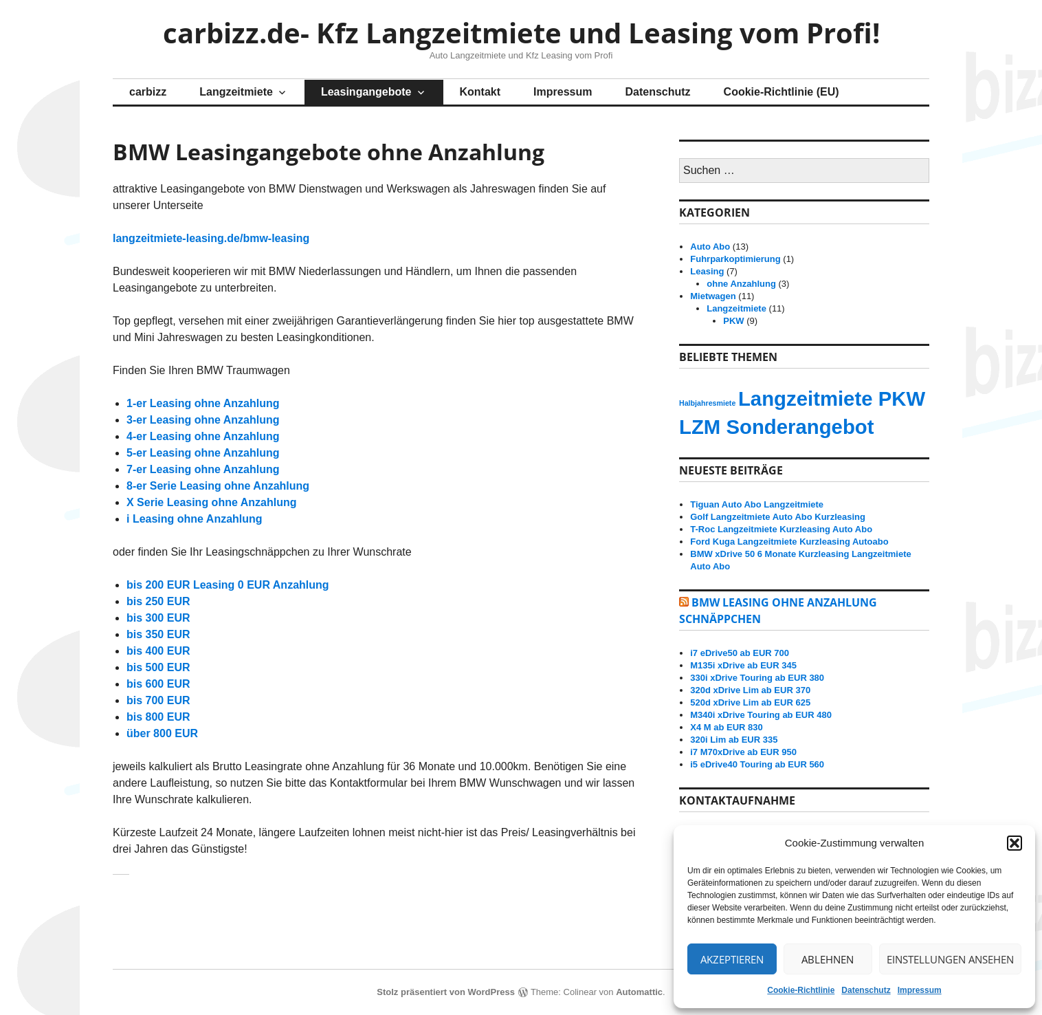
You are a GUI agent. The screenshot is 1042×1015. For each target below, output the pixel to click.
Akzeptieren (732, 959)
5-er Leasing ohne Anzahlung (203, 453)
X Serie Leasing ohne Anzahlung (211, 502)
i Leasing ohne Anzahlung (194, 519)
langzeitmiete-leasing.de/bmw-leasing (211, 238)
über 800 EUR (162, 733)
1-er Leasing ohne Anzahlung (203, 403)
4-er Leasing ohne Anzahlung (203, 436)
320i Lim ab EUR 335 (733, 739)
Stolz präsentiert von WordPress (446, 992)
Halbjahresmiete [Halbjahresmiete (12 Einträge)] (707, 403)
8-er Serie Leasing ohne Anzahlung (217, 486)
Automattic (639, 992)
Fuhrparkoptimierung (735, 259)
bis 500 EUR (158, 667)
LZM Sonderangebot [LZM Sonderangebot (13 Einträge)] (776, 426)
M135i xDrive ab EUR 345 (743, 665)
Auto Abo (710, 246)
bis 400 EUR (158, 651)
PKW (733, 321)
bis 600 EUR (158, 684)
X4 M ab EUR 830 (726, 727)
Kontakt (480, 92)
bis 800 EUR (158, 717)
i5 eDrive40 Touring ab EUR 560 (757, 764)
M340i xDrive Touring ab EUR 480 (761, 715)
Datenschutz (865, 990)
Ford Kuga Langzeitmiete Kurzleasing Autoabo (789, 541)
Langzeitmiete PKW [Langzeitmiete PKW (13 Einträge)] (831, 398)
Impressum (920, 990)
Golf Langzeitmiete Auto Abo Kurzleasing (777, 517)
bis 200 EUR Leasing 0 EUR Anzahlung (227, 585)
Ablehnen (827, 959)
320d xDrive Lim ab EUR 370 (750, 690)
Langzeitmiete (236, 92)
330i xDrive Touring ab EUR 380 (757, 678)
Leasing (707, 271)
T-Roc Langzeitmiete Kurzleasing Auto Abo (781, 529)
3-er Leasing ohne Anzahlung (203, 420)
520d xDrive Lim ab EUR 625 (750, 702)
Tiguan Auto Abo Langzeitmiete (756, 504)
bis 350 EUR (158, 634)
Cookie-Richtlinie (800, 990)
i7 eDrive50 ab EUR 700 (739, 653)
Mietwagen (712, 296)
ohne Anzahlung (741, 284)
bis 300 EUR (158, 618)
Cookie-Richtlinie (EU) (781, 92)
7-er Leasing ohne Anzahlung (203, 469)
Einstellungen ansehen (950, 959)
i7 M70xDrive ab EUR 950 (743, 752)
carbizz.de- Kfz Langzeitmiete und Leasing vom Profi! (521, 33)
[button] (1014, 843)
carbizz (147, 92)
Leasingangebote (366, 92)
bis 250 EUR (158, 601)
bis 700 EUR (158, 700)
